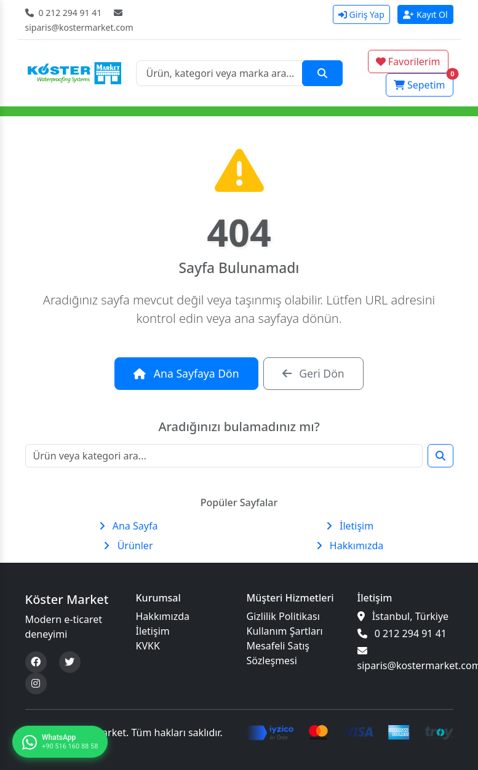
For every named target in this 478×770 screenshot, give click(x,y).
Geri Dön (313, 373)
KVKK (148, 646)
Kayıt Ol (425, 14)
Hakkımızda (350, 545)
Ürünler (128, 545)
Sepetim (423, 82)
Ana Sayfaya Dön (186, 373)
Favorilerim (408, 61)
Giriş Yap (361, 14)
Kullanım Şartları (285, 631)
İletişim (349, 526)
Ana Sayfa (128, 526)
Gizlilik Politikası (283, 616)
